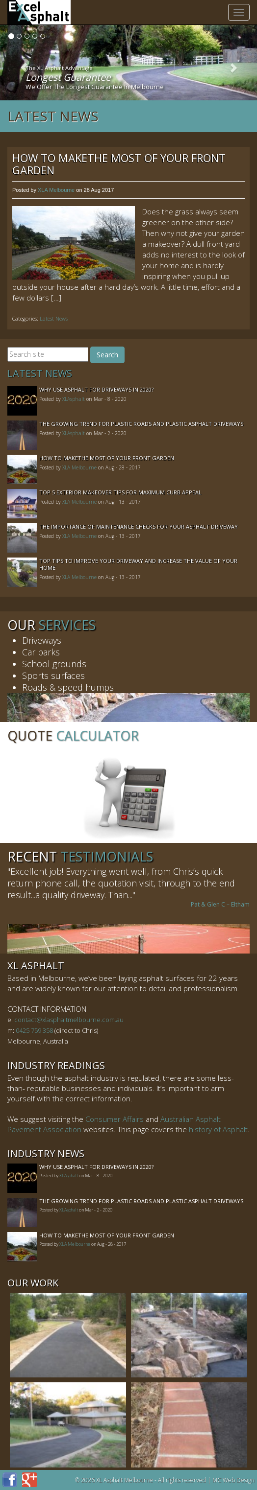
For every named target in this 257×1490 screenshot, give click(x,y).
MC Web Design (233, 1480)
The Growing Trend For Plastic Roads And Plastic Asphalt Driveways (141, 423)
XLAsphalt (73, 399)
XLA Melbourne (56, 190)
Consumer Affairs (114, 1119)
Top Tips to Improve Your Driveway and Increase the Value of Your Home (138, 564)
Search (107, 354)
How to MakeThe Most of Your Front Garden (119, 163)
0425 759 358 (34, 1030)
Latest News (53, 116)
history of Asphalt (218, 1129)
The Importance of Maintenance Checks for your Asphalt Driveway (138, 526)
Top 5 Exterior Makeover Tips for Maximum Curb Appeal (120, 492)
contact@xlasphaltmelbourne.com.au (69, 1019)
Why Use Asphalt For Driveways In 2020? (96, 389)
